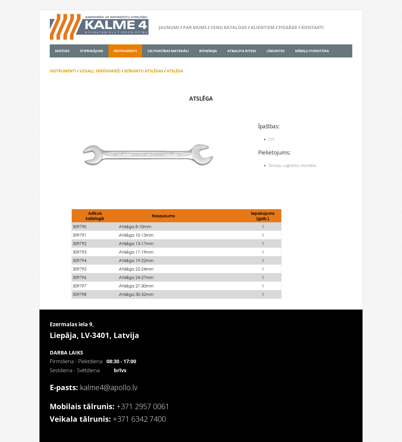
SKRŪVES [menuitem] (62, 51)
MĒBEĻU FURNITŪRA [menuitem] (312, 51)
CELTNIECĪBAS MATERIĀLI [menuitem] (168, 51)
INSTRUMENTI (63, 70)
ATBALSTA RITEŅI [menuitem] (241, 51)
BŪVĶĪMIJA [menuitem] (208, 51)
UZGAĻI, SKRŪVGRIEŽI (100, 70)
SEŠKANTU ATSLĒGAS (143, 70)
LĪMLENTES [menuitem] (276, 51)
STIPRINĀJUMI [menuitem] (91, 51)
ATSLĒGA (175, 70)
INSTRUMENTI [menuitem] (125, 51)
